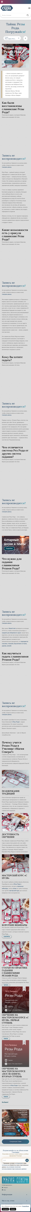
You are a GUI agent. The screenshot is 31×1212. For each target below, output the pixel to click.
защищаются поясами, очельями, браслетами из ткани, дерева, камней (15, 644)
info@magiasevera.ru (7, 1185)
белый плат (12, 628)
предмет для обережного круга (11, 633)
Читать (6, 985)
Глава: (7, 37)
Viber (4, 1190)
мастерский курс (14, 890)
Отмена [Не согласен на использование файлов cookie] (13, 1209)
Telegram (5, 1187)
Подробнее (9, 548)
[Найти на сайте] (27, 15)
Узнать (6, 1038)
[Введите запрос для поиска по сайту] (13, 15)
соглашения (19, 1163)
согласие (5, 1165)
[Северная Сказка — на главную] (6, 8)
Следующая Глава (15, 1141)
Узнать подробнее (11, 62)
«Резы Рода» (16, 722)
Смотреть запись (6, 167)
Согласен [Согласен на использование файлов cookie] (5, 1209)
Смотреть (7, 936)
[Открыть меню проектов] (2, 1)
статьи (14, 888)
